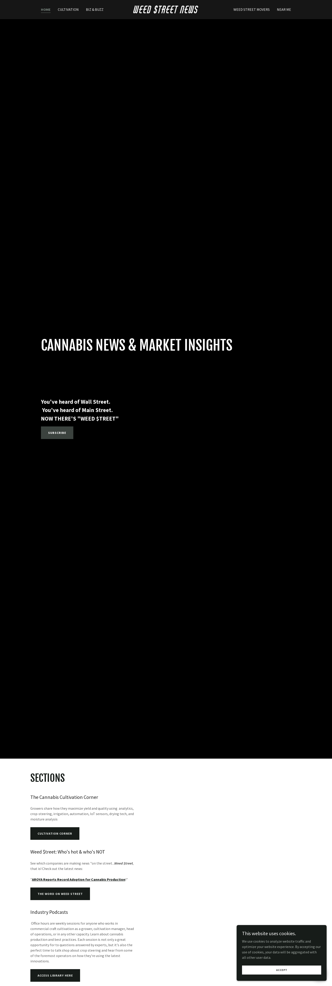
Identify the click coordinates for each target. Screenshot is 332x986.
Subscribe (57, 433)
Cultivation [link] (68, 9)
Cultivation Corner (55, 833)
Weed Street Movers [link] (251, 9)
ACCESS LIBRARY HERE (55, 975)
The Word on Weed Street (60, 894)
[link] (166, 12)
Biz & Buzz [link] (94, 9)
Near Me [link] (284, 9)
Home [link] (46, 9)
